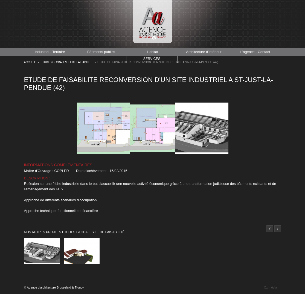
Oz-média (270, 287)
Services (152, 59)
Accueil (30, 62)
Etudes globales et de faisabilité (66, 62)
